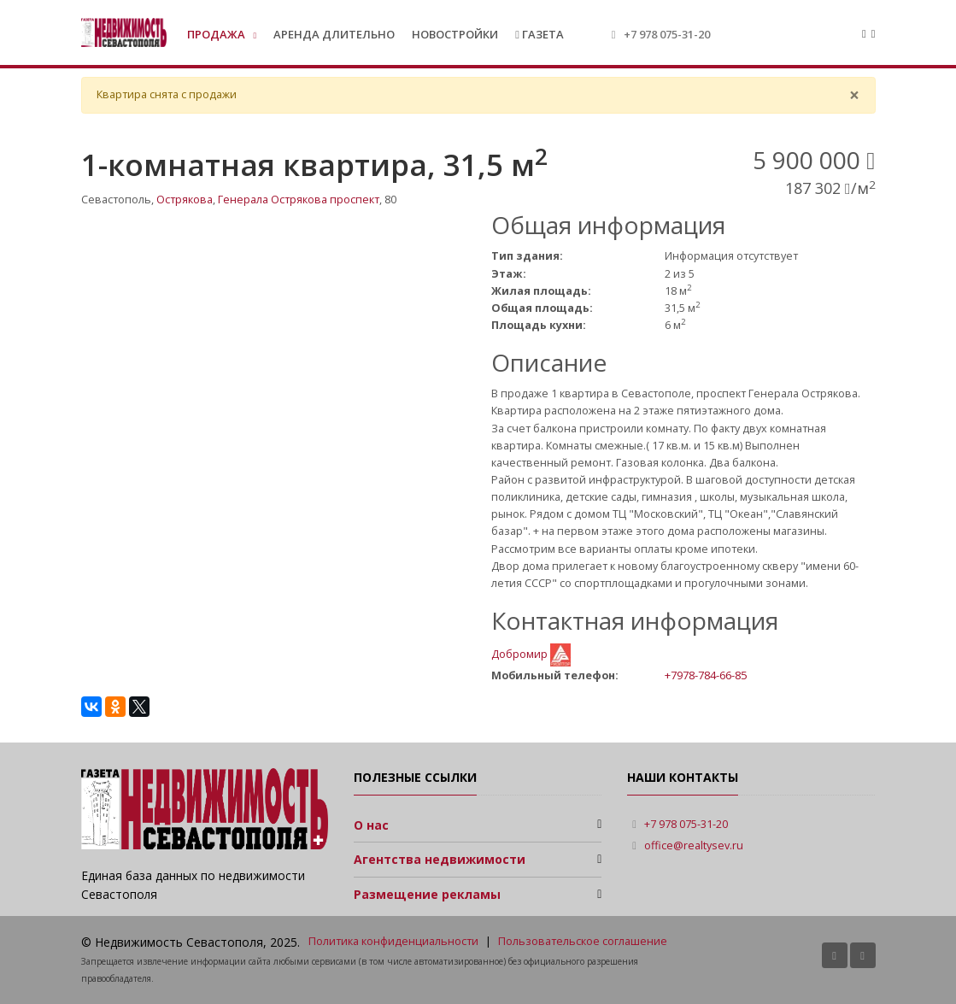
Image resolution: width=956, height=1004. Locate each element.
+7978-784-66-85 (706, 675)
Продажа (217, 34)
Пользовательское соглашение (582, 941)
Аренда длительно (334, 34)
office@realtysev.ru (693, 845)
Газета (539, 34)
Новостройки (455, 34)
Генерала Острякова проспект (298, 199)
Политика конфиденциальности (393, 941)
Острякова (184, 199)
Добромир (520, 654)
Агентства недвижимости (439, 859)
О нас (371, 825)
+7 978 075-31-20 (667, 34)
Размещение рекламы (427, 894)
